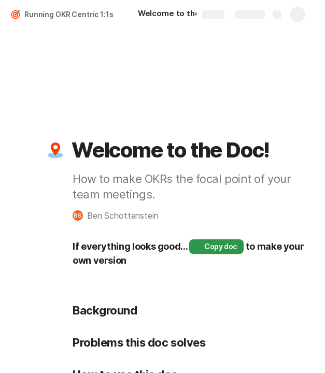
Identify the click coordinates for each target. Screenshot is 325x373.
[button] (55, 150)
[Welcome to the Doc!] (179, 14)
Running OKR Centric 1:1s (69, 14)
